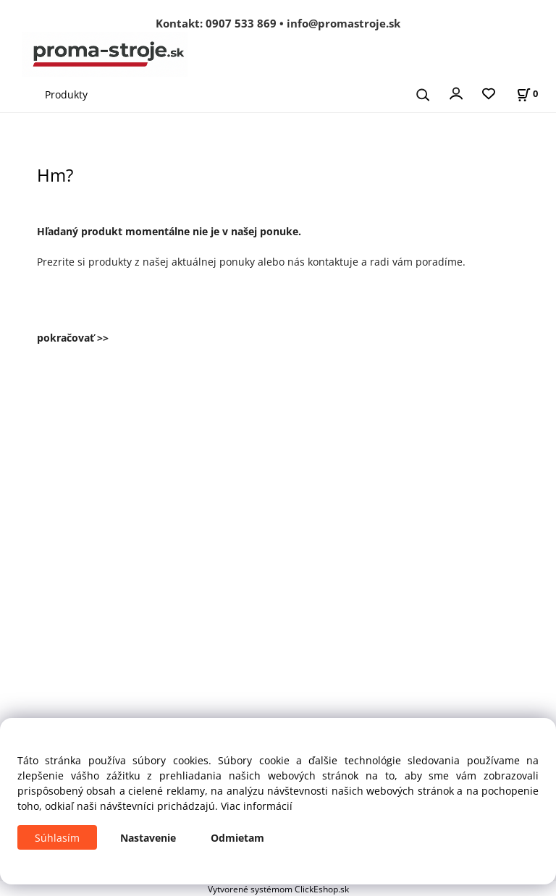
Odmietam (237, 838)
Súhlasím (57, 838)
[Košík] (527, 94)
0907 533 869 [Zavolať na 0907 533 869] (241, 23)
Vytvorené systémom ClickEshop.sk (278, 889)
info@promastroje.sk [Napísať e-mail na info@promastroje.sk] (343, 23)
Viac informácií (256, 806)
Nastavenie (148, 838)
